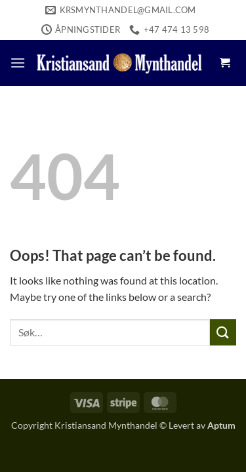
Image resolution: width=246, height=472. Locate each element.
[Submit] (223, 332)
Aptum (221, 425)
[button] (18, 63)
